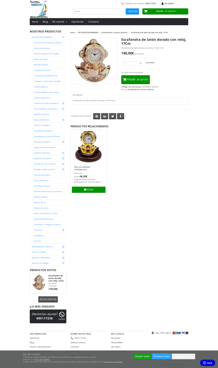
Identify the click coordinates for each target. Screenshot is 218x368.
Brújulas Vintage (41, 64)
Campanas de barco (42, 70)
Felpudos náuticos (41, 114)
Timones (37, 241)
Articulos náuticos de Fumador (46, 53)
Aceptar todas (142, 356)
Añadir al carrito (135, 79)
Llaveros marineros (42, 153)
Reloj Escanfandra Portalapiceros (82, 168)
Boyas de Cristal (41, 59)
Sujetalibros (39, 235)
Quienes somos (78, 342)
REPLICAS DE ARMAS (40, 263)
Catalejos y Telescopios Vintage (47, 81)
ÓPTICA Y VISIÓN (38, 252)
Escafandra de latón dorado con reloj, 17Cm (56, 278)
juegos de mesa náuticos (44, 147)
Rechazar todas (161, 356)
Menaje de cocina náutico (44, 164)
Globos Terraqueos (42, 125)
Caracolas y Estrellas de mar (46, 75)
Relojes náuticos (41, 197)
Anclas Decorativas (42, 48)
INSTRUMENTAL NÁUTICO (42, 246)
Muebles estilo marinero (44, 169)
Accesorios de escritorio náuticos (48, 42)
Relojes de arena (41, 208)
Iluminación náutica (42, 142)
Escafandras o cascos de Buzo (47, 136)
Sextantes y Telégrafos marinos (47, 224)
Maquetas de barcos (42, 158)
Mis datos (116, 346)
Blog (45, 21)
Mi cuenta (169, 3)
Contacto (93, 21)
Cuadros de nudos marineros (46, 103)
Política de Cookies (41, 359)
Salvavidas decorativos (44, 219)
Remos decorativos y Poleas (46, 213)
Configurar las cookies (113, 362)
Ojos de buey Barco (42, 175)
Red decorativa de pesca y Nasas (48, 191)
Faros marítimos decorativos (46, 109)
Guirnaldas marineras (43, 131)
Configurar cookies (183, 356)
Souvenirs (38, 230)
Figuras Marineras (41, 120)
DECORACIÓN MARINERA (42, 37)
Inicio (35, 21)
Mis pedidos (117, 342)
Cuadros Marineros (42, 98)
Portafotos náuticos (42, 186)
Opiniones (77, 21)
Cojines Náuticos (41, 87)
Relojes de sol (40, 202)
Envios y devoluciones (40, 346)
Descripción (78, 95)
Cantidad (150, 62)
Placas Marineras (41, 180)
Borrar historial (48, 299)
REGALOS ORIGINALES (41, 257)
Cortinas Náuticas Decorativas (46, 92)
